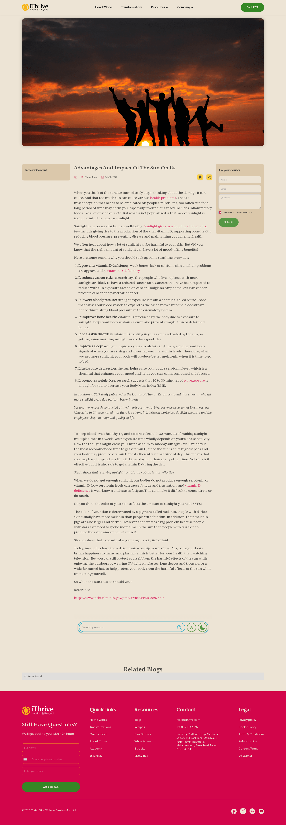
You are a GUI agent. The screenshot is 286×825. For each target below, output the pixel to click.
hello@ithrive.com (188, 719)
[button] (160, 7)
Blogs (137, 719)
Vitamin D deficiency (123, 276)
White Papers (142, 741)
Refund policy (248, 741)
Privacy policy (247, 719)
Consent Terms (248, 748)
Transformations (131, 7)
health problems (163, 203)
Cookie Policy (247, 727)
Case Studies (142, 734)
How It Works (103, 7)
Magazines (141, 755)
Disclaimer (245, 755)
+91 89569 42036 (187, 727)
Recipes (139, 727)
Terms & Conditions (251, 734)
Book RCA (252, 7)
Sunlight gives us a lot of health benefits (174, 232)
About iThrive (98, 741)
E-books (139, 748)
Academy (96, 748)
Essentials (96, 755)
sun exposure (194, 386)
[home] (35, 7)
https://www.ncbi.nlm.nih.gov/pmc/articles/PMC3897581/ (119, 603)
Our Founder (98, 734)
